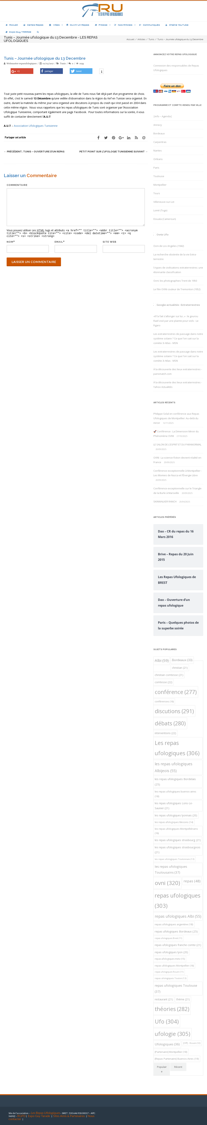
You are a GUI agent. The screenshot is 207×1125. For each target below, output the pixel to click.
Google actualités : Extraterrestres (178, 304)
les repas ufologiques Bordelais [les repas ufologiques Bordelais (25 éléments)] (175, 781)
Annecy (157, 125)
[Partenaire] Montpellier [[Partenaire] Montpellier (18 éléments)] (171, 1052)
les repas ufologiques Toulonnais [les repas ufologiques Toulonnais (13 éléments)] (174, 859)
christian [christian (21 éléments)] (180, 667)
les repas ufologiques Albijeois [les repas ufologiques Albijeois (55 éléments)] (173, 767)
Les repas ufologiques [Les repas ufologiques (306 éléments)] (177, 748)
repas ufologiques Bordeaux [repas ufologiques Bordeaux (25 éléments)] (176, 931)
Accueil (12, 25)
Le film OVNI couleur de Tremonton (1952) (176, 289)
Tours (156, 193)
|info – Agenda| (162, 116)
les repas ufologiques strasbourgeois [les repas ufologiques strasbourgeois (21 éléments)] (177, 849)
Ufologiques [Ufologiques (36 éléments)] (167, 1044)
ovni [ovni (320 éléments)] (167, 883)
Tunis (63, 63)
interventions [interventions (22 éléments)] (165, 733)
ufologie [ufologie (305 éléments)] (172, 1034)
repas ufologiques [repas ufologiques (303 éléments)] (177, 900)
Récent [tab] (178, 1067)
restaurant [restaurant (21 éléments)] (164, 999)
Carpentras (159, 142)
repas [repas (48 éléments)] (192, 881)
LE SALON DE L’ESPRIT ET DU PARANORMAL (177, 444)
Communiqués (149, 25)
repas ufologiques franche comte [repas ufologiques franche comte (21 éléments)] (178, 945)
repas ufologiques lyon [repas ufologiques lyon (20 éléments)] (171, 952)
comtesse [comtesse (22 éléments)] (163, 682)
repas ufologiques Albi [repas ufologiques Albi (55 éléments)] (178, 916)
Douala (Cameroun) (164, 219)
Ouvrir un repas (77, 25)
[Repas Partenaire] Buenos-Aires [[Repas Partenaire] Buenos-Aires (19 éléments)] (177, 1058)
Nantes (157, 150)
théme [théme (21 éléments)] (183, 999)
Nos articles (123, 25)
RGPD (21, 1116)
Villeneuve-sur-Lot (163, 202)
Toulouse (158, 176)
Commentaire (17, 185)
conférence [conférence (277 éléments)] (176, 692)
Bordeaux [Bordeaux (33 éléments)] (182, 660)
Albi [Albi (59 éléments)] (162, 660)
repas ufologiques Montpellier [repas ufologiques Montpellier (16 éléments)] (174, 965)
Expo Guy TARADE (18, 32)
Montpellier (159, 184)
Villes (54, 25)
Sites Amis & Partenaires (69, 1116)
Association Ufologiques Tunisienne (36, 126)
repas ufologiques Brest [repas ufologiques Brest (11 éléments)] (168, 938)
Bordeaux (159, 133)
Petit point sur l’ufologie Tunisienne (113, 151)
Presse (101, 25)
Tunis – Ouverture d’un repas (34, 151)
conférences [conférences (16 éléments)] (164, 701)
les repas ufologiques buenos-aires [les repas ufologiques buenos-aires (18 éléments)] (175, 794)
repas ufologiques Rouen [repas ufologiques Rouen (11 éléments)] (169, 972)
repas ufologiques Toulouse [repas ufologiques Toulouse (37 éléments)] (176, 988)
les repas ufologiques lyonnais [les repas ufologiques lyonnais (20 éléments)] (176, 815)
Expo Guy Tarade (39, 1116)
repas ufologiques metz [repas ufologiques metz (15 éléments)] (170, 958)
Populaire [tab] (162, 1069)
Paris (156, 167)
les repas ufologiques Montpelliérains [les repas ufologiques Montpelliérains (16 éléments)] (176, 831)
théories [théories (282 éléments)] (172, 1008)
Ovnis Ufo (163, 234)
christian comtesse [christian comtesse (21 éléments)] (169, 675)
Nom (10, 241)
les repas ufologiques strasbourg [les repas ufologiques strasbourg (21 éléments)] (178, 840)
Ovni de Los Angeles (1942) (168, 246)
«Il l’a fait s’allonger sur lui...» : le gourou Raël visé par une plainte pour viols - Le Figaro (175, 321)
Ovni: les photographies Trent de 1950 (175, 280)
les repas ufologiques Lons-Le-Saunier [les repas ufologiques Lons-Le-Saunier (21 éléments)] (174, 805)
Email (59, 241)
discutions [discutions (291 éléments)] (174, 711)
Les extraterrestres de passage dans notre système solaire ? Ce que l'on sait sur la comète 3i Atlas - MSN (178, 338)
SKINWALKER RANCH (165, 501)
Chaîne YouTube (177, 25)
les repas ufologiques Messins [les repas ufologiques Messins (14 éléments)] (174, 822)
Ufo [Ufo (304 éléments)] (167, 1021)
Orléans (158, 159)
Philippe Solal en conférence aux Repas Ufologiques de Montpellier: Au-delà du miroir (176, 418)
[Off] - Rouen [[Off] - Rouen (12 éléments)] (191, 1043)
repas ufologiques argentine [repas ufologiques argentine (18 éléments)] (174, 924)
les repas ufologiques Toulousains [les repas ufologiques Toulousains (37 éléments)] (171, 869)
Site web (109, 241)
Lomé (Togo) (160, 210)
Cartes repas (33, 25)
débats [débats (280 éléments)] (170, 723)
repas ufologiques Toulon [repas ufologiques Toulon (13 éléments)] (170, 978)
